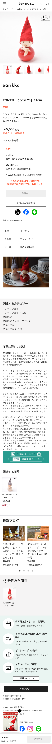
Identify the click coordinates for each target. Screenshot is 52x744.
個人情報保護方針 (35, 710)
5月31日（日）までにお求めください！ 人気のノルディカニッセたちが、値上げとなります (13, 551)
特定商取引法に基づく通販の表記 (15, 710)
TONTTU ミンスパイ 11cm (9, 604)
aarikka (19, 9)
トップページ (8, 9)
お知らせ (6, 707)
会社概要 (13, 707)
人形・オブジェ (23, 321)
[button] (20, 571)
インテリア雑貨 (32, 9)
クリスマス (8, 325)
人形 (44, 9)
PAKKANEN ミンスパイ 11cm (9, 496)
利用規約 (21, 707)
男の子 (20, 329)
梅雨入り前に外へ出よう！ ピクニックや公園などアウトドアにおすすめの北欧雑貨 (37, 551)
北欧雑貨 (7, 317)
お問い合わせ (26, 689)
